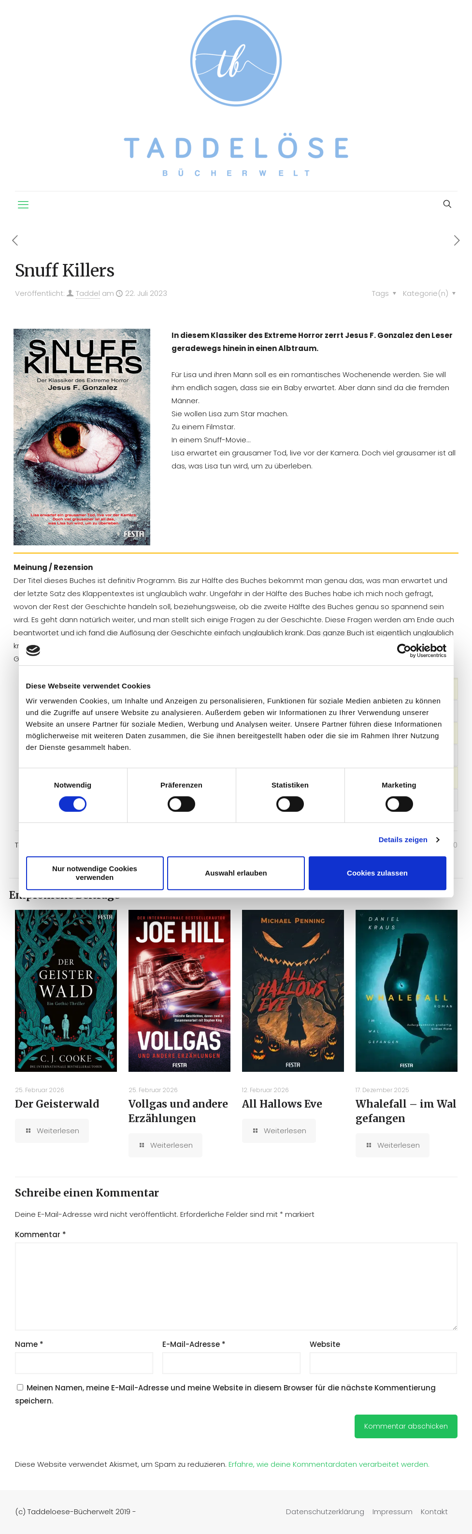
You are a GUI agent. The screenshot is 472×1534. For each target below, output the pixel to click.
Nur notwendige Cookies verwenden (94, 872)
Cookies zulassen (377, 873)
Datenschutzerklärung (325, 1511)
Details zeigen (403, 839)
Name (29, 1344)
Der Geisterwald (57, 1103)
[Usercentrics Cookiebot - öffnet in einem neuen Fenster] (404, 650)
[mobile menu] (23, 205)
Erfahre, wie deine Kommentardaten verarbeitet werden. (329, 1464)
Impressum (392, 1511)
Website (325, 1344)
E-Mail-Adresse (194, 1344)
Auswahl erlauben (236, 873)
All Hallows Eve (282, 1103)
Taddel (88, 293)
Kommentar (40, 1234)
